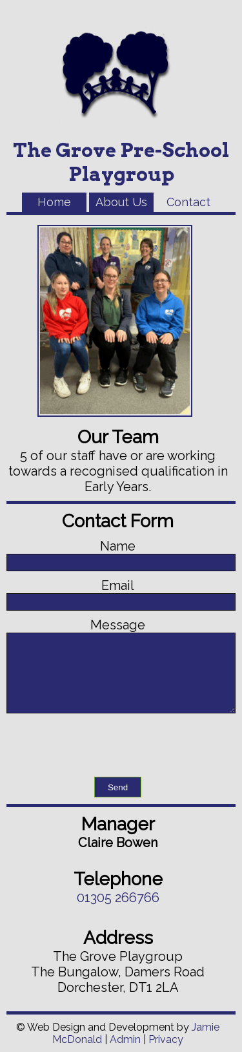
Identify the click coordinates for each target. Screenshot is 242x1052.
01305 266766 (118, 897)
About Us (121, 202)
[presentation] (121, 745)
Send (118, 787)
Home (54, 202)
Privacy (165, 1039)
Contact (188, 202)
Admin (125, 1039)
